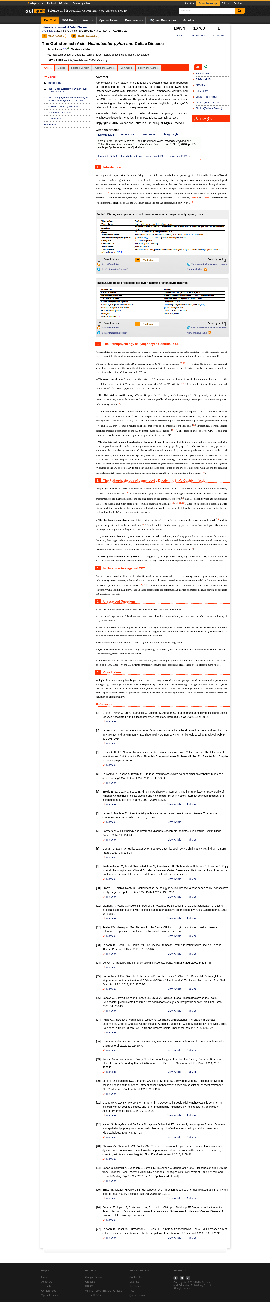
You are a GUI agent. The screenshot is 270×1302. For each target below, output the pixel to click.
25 (192, 549)
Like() (206, 119)
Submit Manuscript (208, 3)
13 (97, 383)
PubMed (192, 804)
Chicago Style (169, 134)
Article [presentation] (48, 67)
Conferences (133, 20)
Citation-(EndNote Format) (209, 108)
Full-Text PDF (202, 73)
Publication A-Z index (57, 3)
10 (184, 363)
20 (177, 503)
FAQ (132, 1290)
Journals (46, 1286)
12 (191, 363)
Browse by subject (82, 3)
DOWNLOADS (199, 36)
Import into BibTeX (107, 156)
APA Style (148, 134)
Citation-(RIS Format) (206, 96)
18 (203, 472)
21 (180, 503)
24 (144, 524)
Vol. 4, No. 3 (48, 30)
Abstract (52, 76)
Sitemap (134, 1281)
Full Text (50, 20)
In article (109, 721)
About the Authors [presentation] (105, 67)
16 (175, 430)
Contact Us (135, 1277)
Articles (188, 20)
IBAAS (89, 1286)
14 (123, 403)
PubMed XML (202, 91)
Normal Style (106, 134)
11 (187, 363)
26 (141, 584)
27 (145, 584)
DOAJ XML (201, 85)
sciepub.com (35, 3)
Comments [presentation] (126, 67)
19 (173, 503)
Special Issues (109, 20)
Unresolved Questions (60, 112)
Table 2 (207, 197)
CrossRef (90, 1281)
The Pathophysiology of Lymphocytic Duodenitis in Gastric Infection (68, 99)
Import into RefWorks (180, 156)
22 (183, 503)
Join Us (225, 3)
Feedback (135, 1286)
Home (69, 20)
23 (218, 519)
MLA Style (127, 134)
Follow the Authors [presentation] (148, 67)
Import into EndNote (131, 156)
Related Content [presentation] (80, 67)
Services (238, 3)
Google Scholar (94, 1277)
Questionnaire (137, 1295)
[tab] (47, 68)
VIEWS (179, 36)
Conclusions (54, 118)
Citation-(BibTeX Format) (208, 102)
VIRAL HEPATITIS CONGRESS (103, 1290)
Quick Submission (162, 20)
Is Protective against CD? (63, 106)
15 (194, 425)
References (50, 124)
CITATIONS (218, 36)
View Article (175, 804)
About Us (189, 3)
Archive (88, 20)
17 (219, 454)
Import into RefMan (155, 156)
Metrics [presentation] (61, 67)
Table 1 (194, 197)
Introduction (54, 82)
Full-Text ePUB (203, 79)
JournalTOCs (93, 1295)
